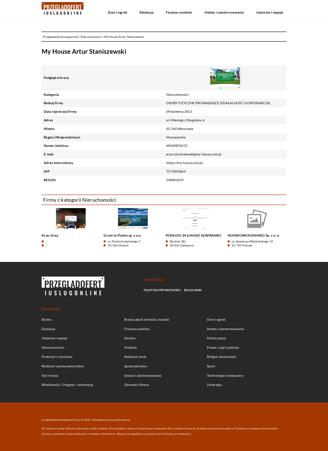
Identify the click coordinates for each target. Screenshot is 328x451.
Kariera (129, 338)
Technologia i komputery (225, 375)
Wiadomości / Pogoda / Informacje (67, 385)
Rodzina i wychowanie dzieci (63, 366)
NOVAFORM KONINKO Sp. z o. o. (254, 235)
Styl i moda (50, 375)
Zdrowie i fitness (136, 385)
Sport (211, 366)
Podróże (130, 347)
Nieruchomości (177, 94)
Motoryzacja (216, 338)
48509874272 (176, 145)
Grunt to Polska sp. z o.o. (123, 235)
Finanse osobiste (205, 8)
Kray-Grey (50, 235)
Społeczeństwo (135, 366)
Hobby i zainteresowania (240, 8)
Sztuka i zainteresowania (142, 375)
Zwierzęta (214, 385)
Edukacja (182, 8)
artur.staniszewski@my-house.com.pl (193, 154)
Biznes (46, 319)
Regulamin (193, 290)
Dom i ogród (160, 8)
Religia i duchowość (221, 357)
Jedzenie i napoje (274, 8)
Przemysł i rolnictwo (57, 357)
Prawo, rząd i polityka (223, 347)
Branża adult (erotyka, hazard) (146, 319)
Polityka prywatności (162, 290)
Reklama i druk (135, 357)
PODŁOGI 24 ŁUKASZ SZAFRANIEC (194, 235)
